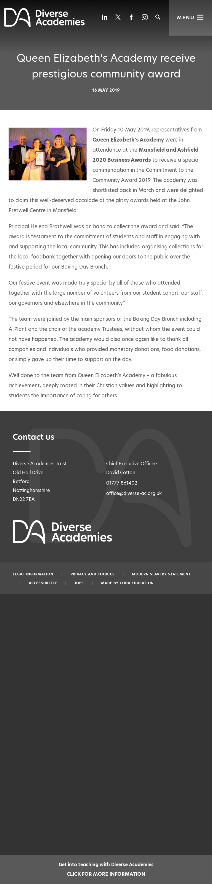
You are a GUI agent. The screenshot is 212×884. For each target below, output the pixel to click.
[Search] (158, 17)
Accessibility (43, 583)
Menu (186, 17)
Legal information (33, 574)
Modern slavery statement (161, 574)
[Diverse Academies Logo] (44, 25)
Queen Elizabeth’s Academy (128, 139)
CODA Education (137, 583)
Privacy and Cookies (93, 574)
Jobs (79, 583)
